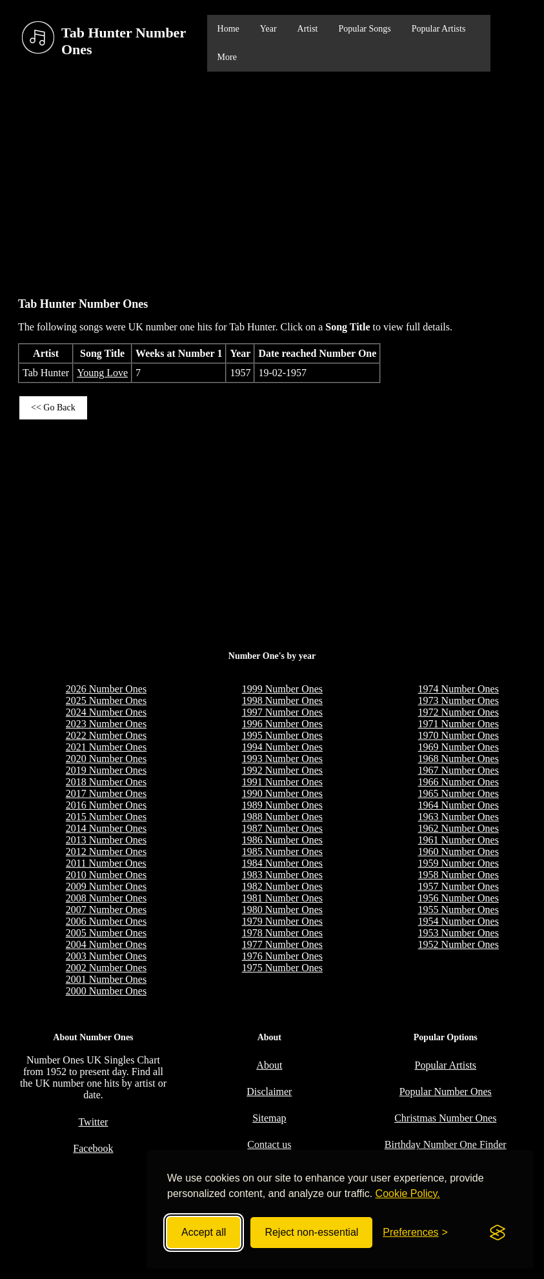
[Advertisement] (272, 178)
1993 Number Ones (282, 758)
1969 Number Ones (458, 746)
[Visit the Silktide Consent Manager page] (497, 1232)
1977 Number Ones (282, 944)
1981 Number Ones (282, 897)
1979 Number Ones (282, 921)
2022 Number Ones (106, 735)
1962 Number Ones (458, 828)
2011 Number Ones (106, 863)
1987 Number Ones (282, 828)
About (269, 1065)
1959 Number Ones (458, 863)
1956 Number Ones (458, 897)
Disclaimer (269, 1091)
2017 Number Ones (106, 793)
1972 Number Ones (458, 712)
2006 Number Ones (106, 921)
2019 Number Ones (106, 770)
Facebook (93, 1148)
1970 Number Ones (458, 735)
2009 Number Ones (106, 886)
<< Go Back (53, 407)
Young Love (102, 372)
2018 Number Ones (106, 781)
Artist (307, 29)
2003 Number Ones (106, 956)
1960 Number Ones (458, 851)
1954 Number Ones (458, 921)
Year (268, 29)
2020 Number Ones (106, 758)
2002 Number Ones (106, 967)
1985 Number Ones (282, 851)
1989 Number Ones (282, 805)
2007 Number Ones (106, 909)
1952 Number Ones (458, 944)
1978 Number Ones (282, 932)
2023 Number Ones (106, 723)
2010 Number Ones (106, 874)
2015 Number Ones (106, 816)
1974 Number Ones (458, 688)
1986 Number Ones (282, 839)
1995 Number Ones (282, 735)
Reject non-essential (311, 1232)
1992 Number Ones (282, 770)
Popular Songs (364, 29)
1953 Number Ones (458, 932)
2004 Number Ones (106, 944)
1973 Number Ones (458, 700)
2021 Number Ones (106, 746)
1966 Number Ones (458, 781)
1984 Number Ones (282, 863)
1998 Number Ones (282, 700)
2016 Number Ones (106, 805)
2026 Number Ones (106, 688)
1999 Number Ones (282, 688)
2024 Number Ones (106, 712)
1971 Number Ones (458, 723)
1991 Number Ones (282, 781)
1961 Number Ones (458, 839)
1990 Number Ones (282, 793)
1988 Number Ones (282, 816)
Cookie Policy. (408, 1193)
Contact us (269, 1144)
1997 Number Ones (282, 712)
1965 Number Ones (458, 793)
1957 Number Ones (458, 886)
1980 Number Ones (282, 909)
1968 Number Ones (458, 758)
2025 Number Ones (106, 700)
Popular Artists (439, 29)
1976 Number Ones (282, 956)
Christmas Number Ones (445, 1118)
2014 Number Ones (106, 828)
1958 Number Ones (458, 874)
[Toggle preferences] (415, 1232)
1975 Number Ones (282, 967)
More (227, 57)
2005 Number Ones (106, 932)
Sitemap (269, 1118)
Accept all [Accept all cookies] (203, 1232)
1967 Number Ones (458, 770)
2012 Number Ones (106, 851)
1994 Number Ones (282, 746)
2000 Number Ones (106, 990)
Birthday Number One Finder (446, 1144)
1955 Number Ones (458, 909)
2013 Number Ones (106, 839)
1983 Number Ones (282, 874)
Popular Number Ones (445, 1091)
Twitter (93, 1121)
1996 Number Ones (282, 723)
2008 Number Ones (106, 897)
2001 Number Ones (106, 979)
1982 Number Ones (282, 886)
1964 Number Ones (458, 805)
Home (228, 29)
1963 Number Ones (458, 816)
